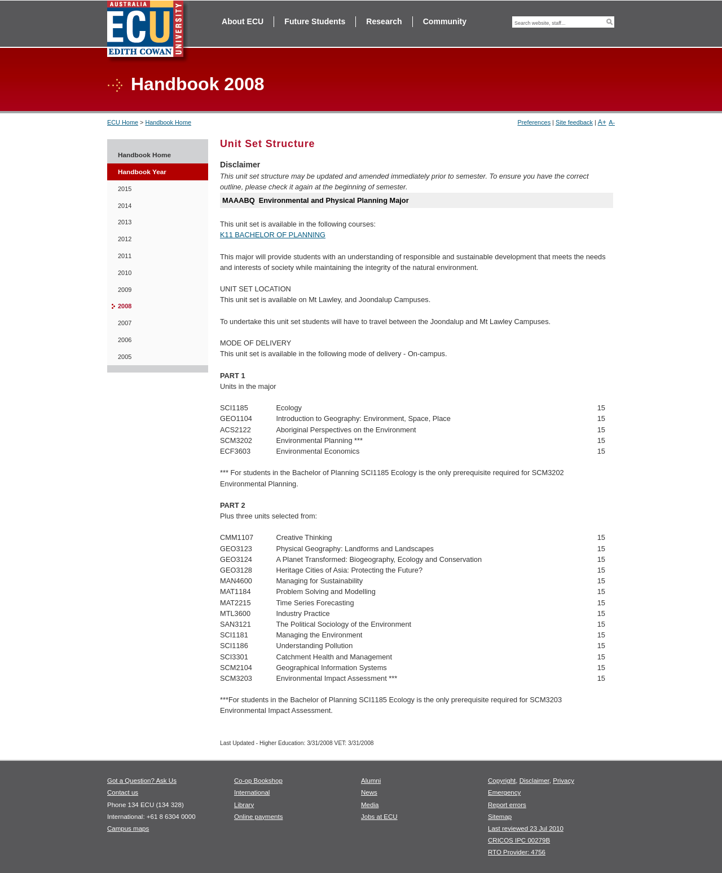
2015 (124, 188)
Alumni (371, 780)
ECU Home (122, 122)
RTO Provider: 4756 (516, 852)
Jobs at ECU (379, 816)
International (252, 792)
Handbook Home (168, 122)
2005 (124, 356)
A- (612, 122)
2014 (124, 205)
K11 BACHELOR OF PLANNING (272, 235)
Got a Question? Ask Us (142, 780)
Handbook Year (142, 172)
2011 (124, 255)
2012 (124, 239)
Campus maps (128, 828)
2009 (124, 289)
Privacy (563, 780)
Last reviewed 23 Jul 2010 (525, 828)
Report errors (507, 804)
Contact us (122, 792)
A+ (602, 122)
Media (369, 804)
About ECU (242, 21)
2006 (124, 339)
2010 (124, 272)
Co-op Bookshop (258, 780)
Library (244, 804)
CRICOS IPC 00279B (519, 840)
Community (444, 21)
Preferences (534, 122)
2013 (124, 222)
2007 (124, 323)
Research (384, 21)
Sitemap (500, 816)
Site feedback (574, 122)
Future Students (314, 21)
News (369, 792)
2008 (124, 306)
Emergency (504, 792)
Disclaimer (534, 780)
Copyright (502, 780)
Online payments (258, 816)
